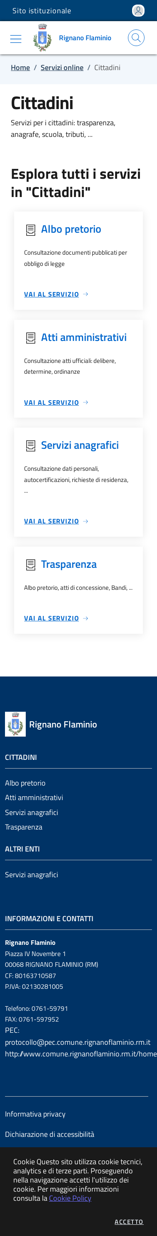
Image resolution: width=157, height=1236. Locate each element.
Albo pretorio (25, 782)
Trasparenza (23, 826)
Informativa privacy (35, 1113)
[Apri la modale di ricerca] (136, 37)
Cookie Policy (70, 1198)
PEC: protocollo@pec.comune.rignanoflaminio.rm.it (77, 1035)
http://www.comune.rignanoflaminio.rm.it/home (78, 1053)
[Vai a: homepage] (73, 38)
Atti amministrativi (34, 797)
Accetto (129, 1222)
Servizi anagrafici (31, 812)
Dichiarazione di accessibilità (49, 1134)
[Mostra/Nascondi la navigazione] (15, 39)
